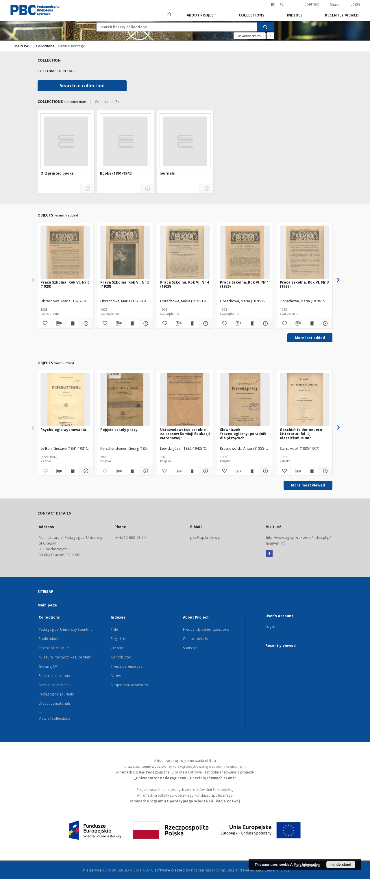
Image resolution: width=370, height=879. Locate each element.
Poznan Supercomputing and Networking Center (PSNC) (240, 870)
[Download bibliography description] (58, 323)
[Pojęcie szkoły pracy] (125, 400)
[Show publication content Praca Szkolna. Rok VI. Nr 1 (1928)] (252, 323)
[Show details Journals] (206, 188)
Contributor (120, 657)
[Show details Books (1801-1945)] (147, 188)
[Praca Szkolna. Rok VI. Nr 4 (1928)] (185, 252)
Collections (251, 15)
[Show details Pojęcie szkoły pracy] (145, 471)
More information (307, 864)
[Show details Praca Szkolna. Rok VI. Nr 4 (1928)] (205, 323)
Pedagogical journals (56, 694)
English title (120, 638)
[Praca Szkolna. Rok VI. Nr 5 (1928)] (125, 252)
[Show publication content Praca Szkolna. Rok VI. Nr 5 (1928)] (132, 323)
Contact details (195, 638)
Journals (167, 173)
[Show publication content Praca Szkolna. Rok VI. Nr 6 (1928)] (72, 323)
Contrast (311, 4)
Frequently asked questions (206, 629)
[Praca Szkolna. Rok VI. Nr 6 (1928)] (65, 252)
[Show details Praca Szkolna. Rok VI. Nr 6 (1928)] (85, 323)
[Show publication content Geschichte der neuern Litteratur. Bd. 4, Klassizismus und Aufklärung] (312, 471)
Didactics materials (55, 703)
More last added (310, 337)
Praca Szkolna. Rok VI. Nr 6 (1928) (64, 284)
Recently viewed (342, 15)
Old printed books (57, 173)
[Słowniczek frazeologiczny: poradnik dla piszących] (244, 400)
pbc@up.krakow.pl (205, 537)
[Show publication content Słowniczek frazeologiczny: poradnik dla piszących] (252, 471)
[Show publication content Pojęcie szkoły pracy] (132, 471)
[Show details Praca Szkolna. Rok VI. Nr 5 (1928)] (145, 323)
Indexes (295, 15)
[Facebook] (269, 553)
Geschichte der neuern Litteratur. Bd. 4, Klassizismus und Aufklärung (301, 433)
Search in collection (82, 86)
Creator (117, 647)
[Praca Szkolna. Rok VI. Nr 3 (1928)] (304, 252)
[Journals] (185, 141)
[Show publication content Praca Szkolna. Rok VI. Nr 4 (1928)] (192, 323)
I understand (340, 865)
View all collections (54, 718)
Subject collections (54, 675)
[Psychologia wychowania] (65, 400)
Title (114, 629)
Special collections (54, 684)
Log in (270, 626)
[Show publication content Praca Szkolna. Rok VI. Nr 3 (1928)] (312, 323)
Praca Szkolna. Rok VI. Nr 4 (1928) (184, 284)
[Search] (265, 27)
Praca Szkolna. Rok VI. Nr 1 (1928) (244, 284)
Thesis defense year (127, 666)
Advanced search (249, 36)
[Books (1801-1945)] (125, 141)
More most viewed (308, 485)
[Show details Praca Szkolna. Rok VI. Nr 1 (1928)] (265, 323)
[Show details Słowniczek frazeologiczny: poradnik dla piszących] (265, 471)
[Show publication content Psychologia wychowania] (72, 471)
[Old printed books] (66, 141)
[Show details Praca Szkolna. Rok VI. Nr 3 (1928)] (325, 323)
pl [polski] (282, 4)
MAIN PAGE (23, 46)
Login (355, 4)
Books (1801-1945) (116, 173)
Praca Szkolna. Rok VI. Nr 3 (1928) (304, 284)
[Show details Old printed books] (87, 188)
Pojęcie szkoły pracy (119, 429)
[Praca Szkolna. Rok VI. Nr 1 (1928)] (244, 252)
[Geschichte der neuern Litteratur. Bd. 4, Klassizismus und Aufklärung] (304, 400)
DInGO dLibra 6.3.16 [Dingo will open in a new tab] (135, 870)
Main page (47, 605)
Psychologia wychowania (63, 429)
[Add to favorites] (44, 323)
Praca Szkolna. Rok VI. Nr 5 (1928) (124, 284)
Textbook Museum (54, 647)
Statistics (190, 647)
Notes (116, 675)
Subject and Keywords (129, 684)
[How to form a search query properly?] (270, 35)
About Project (201, 15)
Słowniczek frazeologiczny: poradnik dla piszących (243, 433)
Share (335, 4)
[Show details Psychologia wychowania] (85, 471)
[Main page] (168, 15)
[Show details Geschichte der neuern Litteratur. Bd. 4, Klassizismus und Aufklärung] (325, 471)
